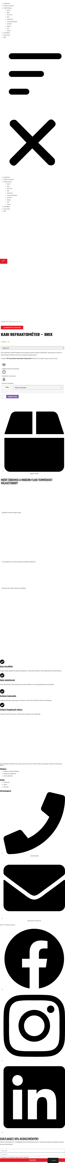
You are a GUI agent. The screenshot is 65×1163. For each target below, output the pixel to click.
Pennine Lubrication (9, 5)
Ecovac (9, 30)
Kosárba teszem (12, 395)
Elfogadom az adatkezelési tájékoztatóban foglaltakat (15, 1156)
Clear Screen (7, 35)
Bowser (9, 26)
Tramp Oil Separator (12, 21)
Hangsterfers (7, 3)
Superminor (10, 19)
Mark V (9, 10)
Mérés (7, 386)
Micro (8, 12)
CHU (8, 28)
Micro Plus (9, 15)
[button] (32, 107)
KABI (5, 37)
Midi (8, 17)
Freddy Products (8, 8)
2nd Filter (9, 24)
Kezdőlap (3, 320)
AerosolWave (7, 33)
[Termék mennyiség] (3, 395)
